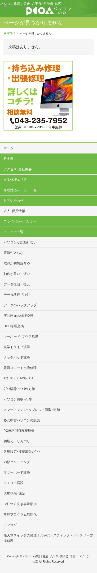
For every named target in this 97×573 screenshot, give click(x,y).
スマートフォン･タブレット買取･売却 (32, 410)
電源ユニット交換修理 (20, 368)
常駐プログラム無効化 (20, 514)
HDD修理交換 (14, 326)
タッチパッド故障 (17, 357)
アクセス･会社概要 (18, 169)
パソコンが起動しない (20, 242)
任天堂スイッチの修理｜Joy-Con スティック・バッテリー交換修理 (48, 538)
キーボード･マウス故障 (21, 336)
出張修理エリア (15, 180)
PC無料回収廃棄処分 (19, 431)
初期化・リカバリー (18, 441)
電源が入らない (15, 253)
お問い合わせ (13, 200)
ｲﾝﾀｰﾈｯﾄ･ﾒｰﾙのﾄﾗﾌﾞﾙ (18, 378)
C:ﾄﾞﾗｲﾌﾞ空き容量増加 (20, 504)
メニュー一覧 (13, 232)
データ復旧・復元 (17, 284)
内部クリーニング (17, 462)
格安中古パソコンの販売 (22, 420)
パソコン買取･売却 (18, 399)
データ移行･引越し (18, 295)
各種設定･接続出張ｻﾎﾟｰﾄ (22, 451)
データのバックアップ (20, 305)
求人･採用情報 (14, 211)
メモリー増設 (13, 483)
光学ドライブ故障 (17, 347)
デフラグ (10, 525)
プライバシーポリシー (20, 221)
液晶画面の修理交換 (18, 315)
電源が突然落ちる (17, 263)
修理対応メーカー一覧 (20, 190)
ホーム (8, 148)
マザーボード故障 (17, 472)
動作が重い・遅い (17, 274)
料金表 (8, 158)
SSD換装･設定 (14, 493)
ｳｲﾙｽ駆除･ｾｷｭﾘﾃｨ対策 (19, 389)
